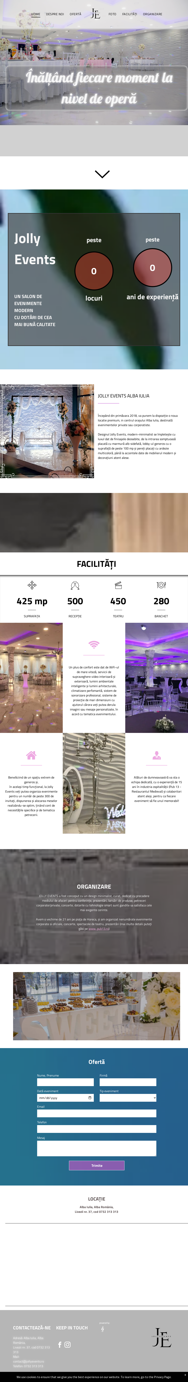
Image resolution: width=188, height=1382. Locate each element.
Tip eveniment (109, 1091)
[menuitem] (35, 14)
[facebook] (59, 1345)
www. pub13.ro (99, 928)
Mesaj (41, 1137)
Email (41, 1106)
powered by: (104, 1323)
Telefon (42, 1122)
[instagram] (67, 1345)
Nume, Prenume (48, 1075)
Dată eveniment (47, 1091)
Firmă (103, 1075)
